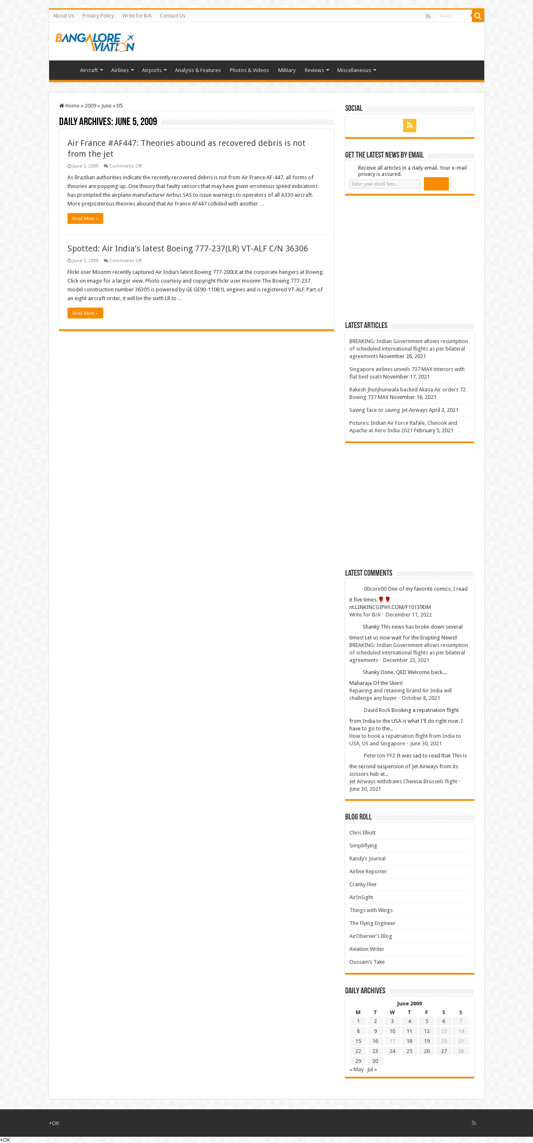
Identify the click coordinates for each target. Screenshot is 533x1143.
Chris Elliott (362, 833)
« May (356, 1069)
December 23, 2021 (406, 660)
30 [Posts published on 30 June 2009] (375, 1061)
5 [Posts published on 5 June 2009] (426, 1021)
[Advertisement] (407, 258)
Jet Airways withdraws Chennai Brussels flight (403, 781)
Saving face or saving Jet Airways (388, 410)
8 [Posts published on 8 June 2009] (358, 1031)
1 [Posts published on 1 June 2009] (358, 1021)
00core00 (375, 589)
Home (64, 69)
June (106, 106)
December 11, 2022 (409, 615)
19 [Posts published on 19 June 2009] (427, 1041)
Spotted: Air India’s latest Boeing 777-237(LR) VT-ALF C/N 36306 (187, 248)
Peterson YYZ (380, 755)
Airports (152, 70)
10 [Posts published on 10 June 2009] (392, 1031)
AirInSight (361, 897)
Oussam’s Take (367, 962)
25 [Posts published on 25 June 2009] (409, 1051)
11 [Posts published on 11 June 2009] (409, 1031)
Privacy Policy (98, 16)
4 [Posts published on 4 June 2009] (409, 1021)
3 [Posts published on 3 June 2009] (392, 1021)
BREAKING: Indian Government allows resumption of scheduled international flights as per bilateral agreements (408, 348)
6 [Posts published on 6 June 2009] (443, 1021)
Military (287, 70)
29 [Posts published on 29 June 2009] (358, 1061)
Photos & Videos (249, 70)
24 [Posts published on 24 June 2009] (392, 1051)
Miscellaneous (354, 70)
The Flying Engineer (372, 923)
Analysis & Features (198, 70)
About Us (63, 16)
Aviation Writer (366, 949)
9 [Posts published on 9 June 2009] (375, 1031)
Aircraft (89, 70)
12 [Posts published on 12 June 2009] (427, 1031)
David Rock (377, 710)
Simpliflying (363, 845)
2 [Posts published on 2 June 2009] (375, 1021)
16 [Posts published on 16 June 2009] (375, 1041)
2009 (90, 106)
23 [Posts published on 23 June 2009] (375, 1051)
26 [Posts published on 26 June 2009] (427, 1051)
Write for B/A (137, 16)
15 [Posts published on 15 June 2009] (358, 1041)
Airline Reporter (368, 871)
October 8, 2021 (421, 698)
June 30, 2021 (426, 743)
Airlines (120, 70)
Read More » (85, 218)
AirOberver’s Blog (370, 936)
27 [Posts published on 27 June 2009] (444, 1051)
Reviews (314, 70)
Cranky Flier (363, 884)
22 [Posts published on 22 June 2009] (358, 1051)
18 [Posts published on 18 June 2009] (409, 1041)
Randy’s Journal (367, 858)
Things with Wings (371, 910)
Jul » (372, 1069)
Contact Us (172, 16)
